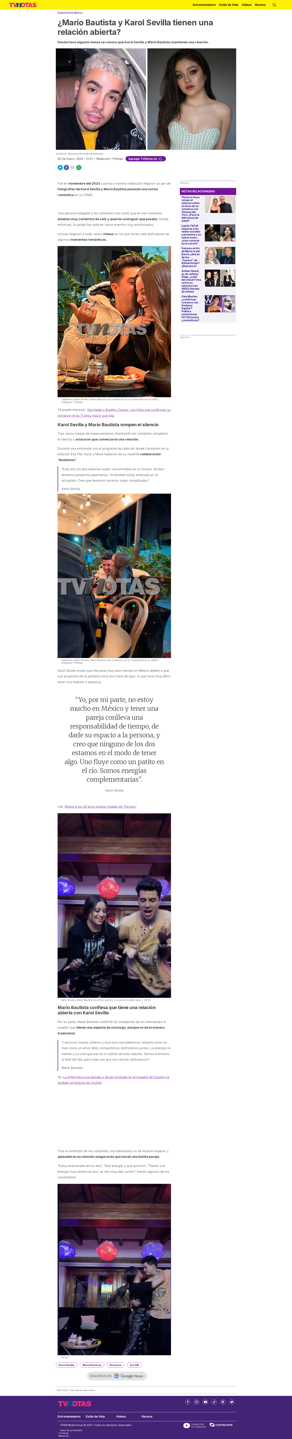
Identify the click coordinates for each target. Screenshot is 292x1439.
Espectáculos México (70, 12)
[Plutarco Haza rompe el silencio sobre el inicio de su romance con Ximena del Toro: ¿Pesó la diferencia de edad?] (220, 204)
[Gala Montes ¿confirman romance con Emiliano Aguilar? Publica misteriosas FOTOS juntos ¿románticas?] (220, 303)
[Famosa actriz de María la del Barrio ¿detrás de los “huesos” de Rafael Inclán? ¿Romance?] (220, 255)
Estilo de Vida (228, 5)
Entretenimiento (204, 5)
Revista (260, 5)
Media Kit (63, 1436)
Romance (116, 1365)
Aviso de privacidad (71, 1430)
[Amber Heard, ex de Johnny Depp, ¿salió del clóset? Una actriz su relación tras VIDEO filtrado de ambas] (220, 278)
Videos (246, 5)
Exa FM (134, 1365)
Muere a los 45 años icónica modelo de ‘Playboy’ (100, 806)
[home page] (23, 5)
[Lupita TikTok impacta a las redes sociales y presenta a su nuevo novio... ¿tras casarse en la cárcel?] (220, 232)
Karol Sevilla (66, 1365)
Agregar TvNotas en (145, 158)
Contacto (63, 1433)
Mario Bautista (92, 1365)
